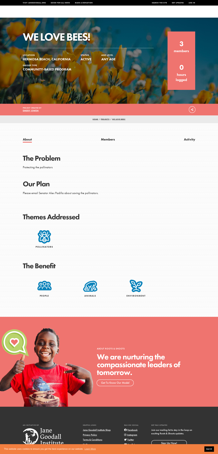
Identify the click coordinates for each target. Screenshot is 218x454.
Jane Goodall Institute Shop (97, 435)
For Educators (111, 13)
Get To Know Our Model (115, 388)
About (72, 13)
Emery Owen (31, 116)
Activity (189, 145)
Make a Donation (84, 3)
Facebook (131, 435)
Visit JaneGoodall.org (34, 3)
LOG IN (192, 3)
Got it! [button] (209, 449)
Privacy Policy (90, 440)
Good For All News (60, 3)
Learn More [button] (90, 449)
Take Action (186, 13)
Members (108, 145)
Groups (167, 13)
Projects (151, 13)
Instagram (130, 440)
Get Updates (178, 3)
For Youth (88, 13)
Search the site (159, 3)
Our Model (133, 13)
